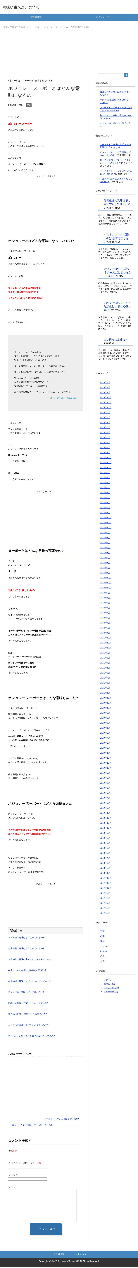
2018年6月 (105, 849)
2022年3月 (105, 624)
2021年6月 (105, 669)
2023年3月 (105, 563)
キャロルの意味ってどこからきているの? (28, 1026)
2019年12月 (105, 759)
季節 (102, 942)
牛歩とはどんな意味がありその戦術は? (27, 971)
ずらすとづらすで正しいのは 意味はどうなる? (117, 239)
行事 (102, 937)
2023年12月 (105, 518)
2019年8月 (105, 779)
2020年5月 (105, 734)
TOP (16, 28)
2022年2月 (105, 629)
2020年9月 (105, 714)
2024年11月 (105, 463)
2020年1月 (105, 754)
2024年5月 (105, 493)
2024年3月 (105, 503)
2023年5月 (105, 553)
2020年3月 (105, 744)
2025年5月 (105, 433)
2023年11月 (105, 523)
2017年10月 (105, 889)
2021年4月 (105, 679)
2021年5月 (105, 674)
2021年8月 (105, 659)
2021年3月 (105, 684)
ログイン (108, 981)
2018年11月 (105, 824)
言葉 (29, 106)
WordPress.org (111, 992)
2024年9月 (105, 473)
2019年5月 (105, 794)
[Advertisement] (69, 54)
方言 (102, 962)
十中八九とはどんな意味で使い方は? (62, 1120)
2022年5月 (105, 613)
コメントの (111, 988)
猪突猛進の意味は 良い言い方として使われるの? (117, 205)
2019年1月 (105, 814)
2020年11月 (105, 704)
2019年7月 (105, 784)
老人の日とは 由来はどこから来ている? (27, 1015)
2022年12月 (105, 578)
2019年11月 (105, 764)
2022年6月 (105, 608)
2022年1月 (105, 634)
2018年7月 (105, 844)
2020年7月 (105, 724)
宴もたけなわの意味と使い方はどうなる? (32, 1126)
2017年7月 (105, 904)
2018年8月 (105, 839)
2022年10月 (105, 588)
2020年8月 (105, 719)
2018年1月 (105, 874)
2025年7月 (105, 423)
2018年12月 (105, 819)
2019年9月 (105, 774)
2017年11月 (105, 884)
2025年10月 (105, 408)
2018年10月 (105, 829)
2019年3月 (105, 804)
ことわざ (104, 947)
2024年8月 (105, 478)
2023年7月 (105, 543)
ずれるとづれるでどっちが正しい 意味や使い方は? (117, 307)
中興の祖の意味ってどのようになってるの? (29, 982)
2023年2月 (105, 568)
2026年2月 (105, 388)
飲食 (102, 957)
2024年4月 (105, 498)
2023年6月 (105, 548)
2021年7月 (105, 664)
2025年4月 (105, 438)
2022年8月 (105, 598)
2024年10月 (105, 468)
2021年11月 (105, 644)
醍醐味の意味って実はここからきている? (28, 1004)
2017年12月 (105, 879)
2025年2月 (105, 448)
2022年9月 (105, 593)
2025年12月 (105, 398)
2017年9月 (105, 894)
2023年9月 (105, 533)
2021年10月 (105, 649)
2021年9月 (105, 654)
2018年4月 (105, 859)
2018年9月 (105, 834)
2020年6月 (105, 729)
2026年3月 (105, 383)
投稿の (109, 985)
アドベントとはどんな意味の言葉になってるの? (31, 1037)
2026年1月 (105, 393)
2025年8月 (105, 418)
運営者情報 (36, 18)
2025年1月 (105, 453)
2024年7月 (105, 483)
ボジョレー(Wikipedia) (66, 399)
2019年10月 (105, 769)
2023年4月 (105, 558)
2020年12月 (105, 699)
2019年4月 (105, 799)
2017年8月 (105, 899)
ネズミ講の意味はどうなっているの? (26, 938)
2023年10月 (105, 528)
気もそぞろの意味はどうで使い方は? (26, 993)
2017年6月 (105, 909)
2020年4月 (105, 739)
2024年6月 (105, 488)
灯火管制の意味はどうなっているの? (26, 949)
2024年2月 (105, 508)
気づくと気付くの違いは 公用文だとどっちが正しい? (117, 273)
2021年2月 (105, 689)
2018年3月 (105, 864)
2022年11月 (105, 583)
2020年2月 (105, 749)
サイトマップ (102, 18)
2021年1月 (105, 694)
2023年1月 (105, 573)
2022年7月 (105, 603)
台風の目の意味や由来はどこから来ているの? (30, 960)
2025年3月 (105, 443)
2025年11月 (105, 403)
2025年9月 (105, 413)
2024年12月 (105, 458)
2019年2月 (105, 809)
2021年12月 (105, 639)
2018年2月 (105, 869)
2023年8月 (105, 538)
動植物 (103, 952)
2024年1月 (105, 513)
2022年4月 (105, 618)
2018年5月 (105, 854)
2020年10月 (105, 709)
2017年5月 (105, 914)
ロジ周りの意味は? (115, 340)
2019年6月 (105, 789)
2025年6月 (105, 428)
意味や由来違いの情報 (27, 7)
